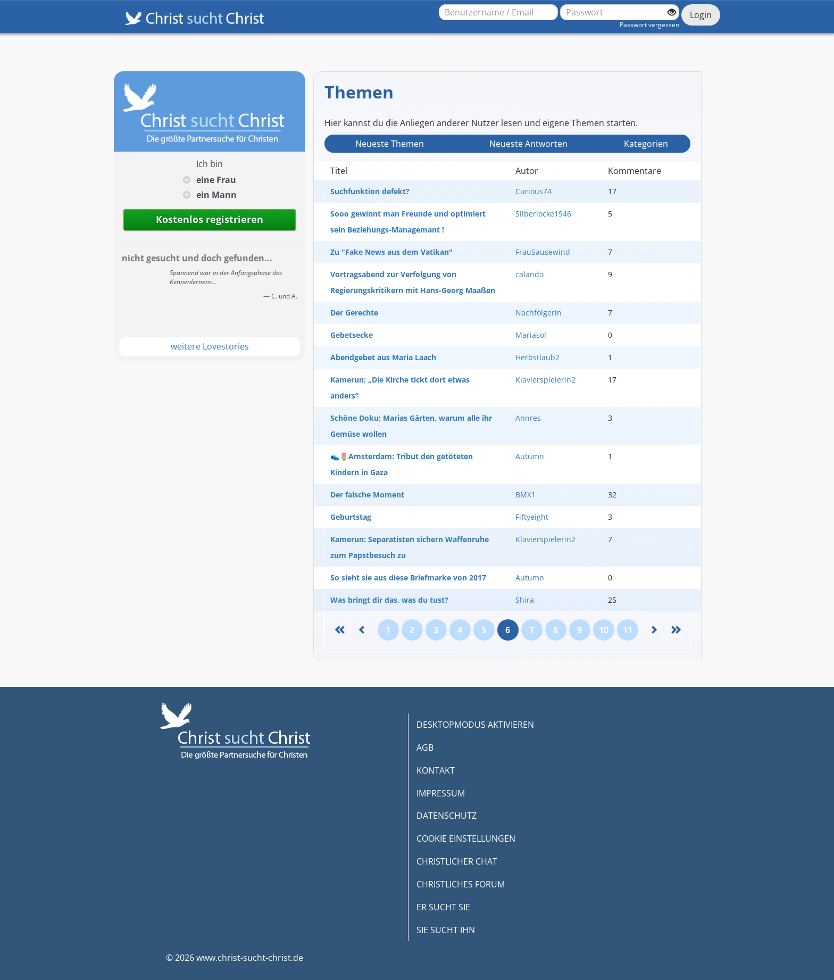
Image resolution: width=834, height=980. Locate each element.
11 (627, 630)
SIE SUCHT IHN (445, 930)
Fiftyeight (531, 517)
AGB (424, 747)
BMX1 (525, 494)
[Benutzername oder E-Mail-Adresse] (498, 12)
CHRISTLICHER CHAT (456, 861)
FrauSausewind (542, 252)
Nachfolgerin (538, 313)
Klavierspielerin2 (545, 380)
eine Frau (216, 180)
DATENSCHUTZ (446, 815)
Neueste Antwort (528, 144)
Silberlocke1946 (543, 214)
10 (603, 630)
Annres (528, 418)
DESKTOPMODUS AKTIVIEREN (475, 724)
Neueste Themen (389, 144)
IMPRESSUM (440, 793)
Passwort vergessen (649, 24)
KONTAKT (435, 770)
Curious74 (533, 191)
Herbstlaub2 (537, 357)
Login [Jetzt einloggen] (701, 15)
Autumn (529, 456)
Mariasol (530, 335)
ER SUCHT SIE (443, 907)
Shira (524, 600)
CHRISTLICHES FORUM (460, 884)
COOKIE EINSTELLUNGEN (465, 838)
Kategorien (646, 144)
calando (529, 274)
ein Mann (216, 195)
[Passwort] (619, 12)
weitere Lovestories (210, 346)
